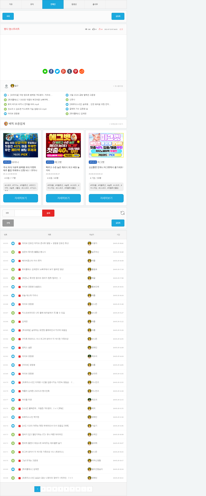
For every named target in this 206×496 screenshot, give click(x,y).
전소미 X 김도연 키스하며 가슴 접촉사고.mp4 (27, 109)
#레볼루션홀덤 (70, 188)
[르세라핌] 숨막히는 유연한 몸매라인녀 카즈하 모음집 (44, 330)
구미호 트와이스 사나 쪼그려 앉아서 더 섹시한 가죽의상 (45, 339)
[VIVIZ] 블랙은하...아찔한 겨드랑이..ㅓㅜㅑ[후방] (42, 408)
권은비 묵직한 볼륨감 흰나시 (34, 252)
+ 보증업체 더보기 (116, 124)
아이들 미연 (27, 400)
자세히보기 (21, 198)
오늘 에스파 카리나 (30, 295)
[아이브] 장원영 (28, 365)
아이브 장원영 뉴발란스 (32, 287)
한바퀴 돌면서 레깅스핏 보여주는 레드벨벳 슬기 (42, 443)
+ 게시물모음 (118, 86)
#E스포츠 (25, 188)
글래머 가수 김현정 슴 (79, 109)
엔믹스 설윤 (27, 348)
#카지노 (15, 185)
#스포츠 (8, 185)
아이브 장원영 (13, 114)
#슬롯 (12, 188)
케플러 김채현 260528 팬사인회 (36, 391)
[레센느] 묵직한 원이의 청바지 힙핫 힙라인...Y (41, 278)
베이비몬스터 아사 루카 (32, 261)
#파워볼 (51, 185)
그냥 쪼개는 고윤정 (30, 461)
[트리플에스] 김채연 (78, 114)
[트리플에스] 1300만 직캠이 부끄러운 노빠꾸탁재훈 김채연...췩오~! (29, 100)
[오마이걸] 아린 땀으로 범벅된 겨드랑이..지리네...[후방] (31, 95)
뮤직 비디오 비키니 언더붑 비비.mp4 (23, 104)
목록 (8, 16)
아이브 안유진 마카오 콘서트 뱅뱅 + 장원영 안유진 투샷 (45, 243)
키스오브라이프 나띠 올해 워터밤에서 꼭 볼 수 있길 (43, 313)
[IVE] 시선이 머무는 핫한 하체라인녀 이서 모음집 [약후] (45, 426)
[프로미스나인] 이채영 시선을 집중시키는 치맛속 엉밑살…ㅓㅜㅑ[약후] (48, 382)
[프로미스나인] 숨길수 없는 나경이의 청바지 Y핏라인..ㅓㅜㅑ (47, 478)
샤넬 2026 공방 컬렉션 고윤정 (82, 95)
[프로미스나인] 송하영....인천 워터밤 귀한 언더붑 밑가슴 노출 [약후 (91, 104)
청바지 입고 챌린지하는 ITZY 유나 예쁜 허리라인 (42, 434)
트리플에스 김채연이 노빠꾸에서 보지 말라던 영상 (43, 269)
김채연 (25, 322)
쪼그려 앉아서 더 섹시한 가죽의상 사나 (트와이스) (43, 452)
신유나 (72, 100)
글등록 (118, 16)
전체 (8, 223)
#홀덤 (18, 188)
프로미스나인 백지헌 (30, 417)
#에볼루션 (24, 185)
